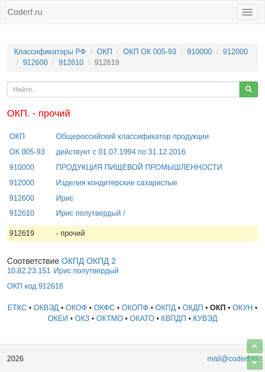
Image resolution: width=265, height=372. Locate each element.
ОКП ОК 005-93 (149, 52)
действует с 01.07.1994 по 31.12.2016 (121, 152)
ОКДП (192, 308)
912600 (35, 62)
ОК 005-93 (27, 152)
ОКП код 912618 (35, 286)
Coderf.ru (24, 12)
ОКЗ (82, 318)
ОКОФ (76, 308)
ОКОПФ (135, 308)
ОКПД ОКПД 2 (89, 261)
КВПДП (173, 318)
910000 (199, 52)
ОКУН (242, 308)
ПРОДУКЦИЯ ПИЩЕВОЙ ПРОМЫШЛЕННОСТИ (139, 167)
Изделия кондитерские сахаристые (116, 183)
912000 (235, 52)
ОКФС (104, 308)
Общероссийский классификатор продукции (132, 136)
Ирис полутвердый (86, 271)
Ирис (64, 198)
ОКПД (165, 308)
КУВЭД (205, 318)
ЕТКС (17, 308)
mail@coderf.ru (232, 359)
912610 (71, 62)
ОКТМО (109, 318)
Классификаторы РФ (50, 52)
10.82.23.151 (28, 271)
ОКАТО (142, 318)
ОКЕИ (58, 318)
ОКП (104, 52)
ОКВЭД (46, 308)
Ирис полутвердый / (90, 213)
